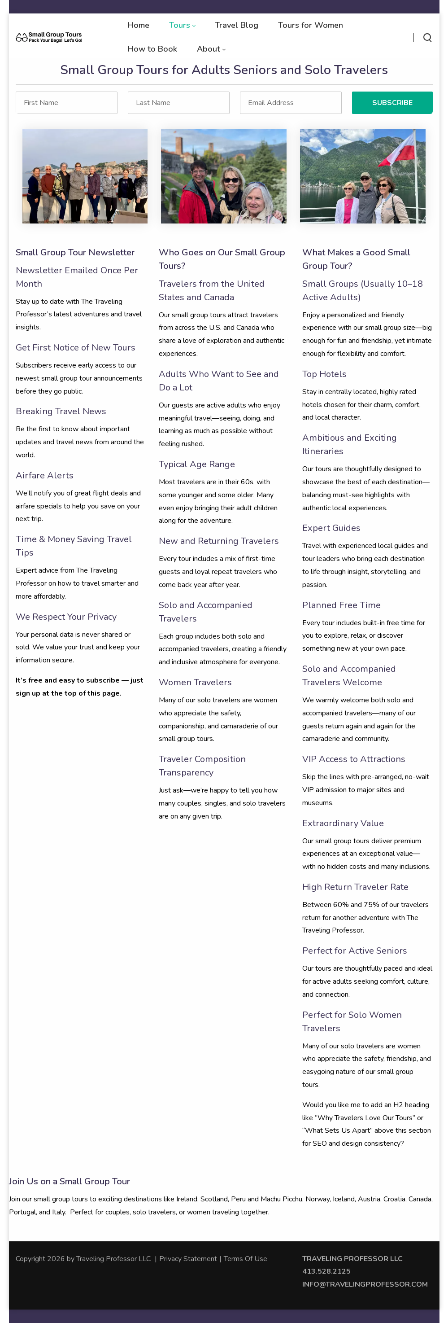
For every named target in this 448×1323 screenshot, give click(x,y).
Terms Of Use (245, 1259)
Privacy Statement (188, 1259)
